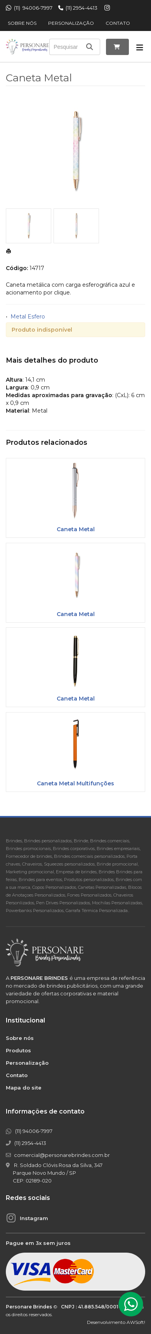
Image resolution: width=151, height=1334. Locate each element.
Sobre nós (22, 23)
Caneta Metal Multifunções (75, 783)
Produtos (18, 1050)
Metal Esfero (27, 316)
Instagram (34, 1218)
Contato (118, 23)
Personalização (71, 23)
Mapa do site (24, 1087)
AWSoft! (136, 1322)
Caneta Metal (76, 529)
